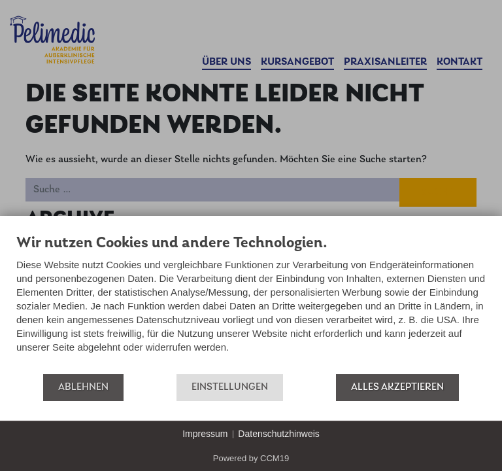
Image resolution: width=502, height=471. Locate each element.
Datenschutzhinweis (279, 433)
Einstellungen (230, 387)
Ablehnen (83, 387)
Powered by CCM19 (251, 458)
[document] (251, 303)
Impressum (204, 433)
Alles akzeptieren (397, 387)
